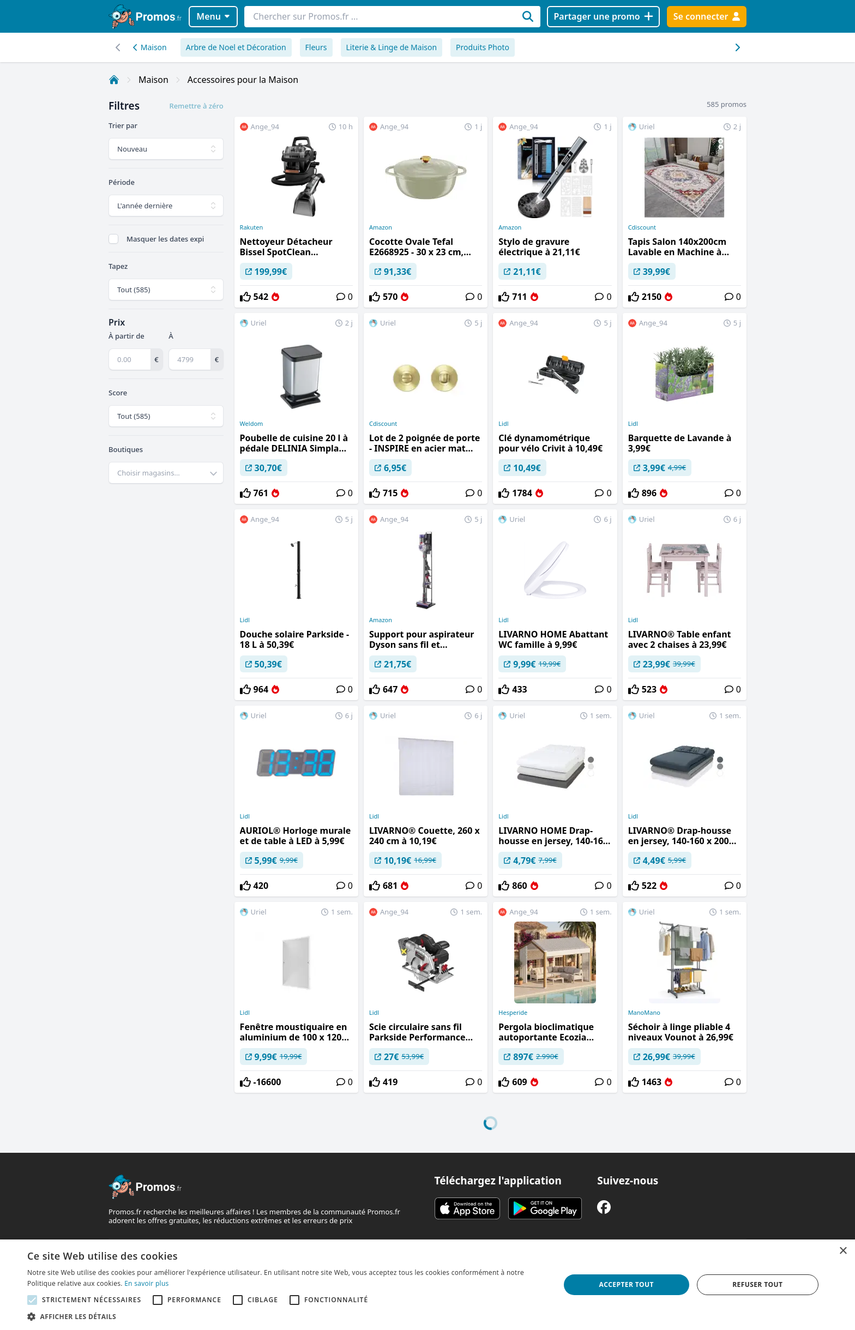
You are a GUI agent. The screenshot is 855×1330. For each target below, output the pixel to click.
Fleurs (316, 47)
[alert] (427, 1284)
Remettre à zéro (196, 105)
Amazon (380, 227)
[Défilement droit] (118, 47)
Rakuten (251, 227)
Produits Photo (482, 47)
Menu (213, 16)
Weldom (251, 424)
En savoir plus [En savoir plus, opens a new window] (146, 1283)
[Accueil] (114, 79)
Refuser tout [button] (757, 1284)
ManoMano (644, 1012)
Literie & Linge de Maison (391, 47)
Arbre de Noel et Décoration (236, 47)
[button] (285, 1316)
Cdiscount (642, 227)
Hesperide (512, 1012)
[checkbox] (113, 239)
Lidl (503, 424)
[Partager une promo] (603, 16)
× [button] (843, 1251)
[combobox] (166, 473)
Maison (150, 47)
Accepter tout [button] (626, 1284)
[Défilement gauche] (736, 47)
